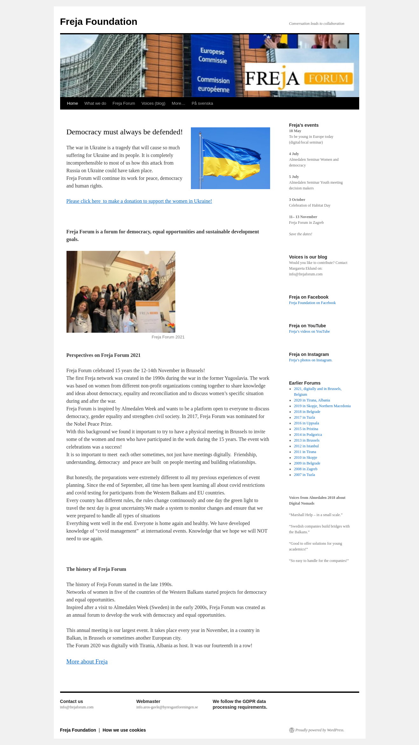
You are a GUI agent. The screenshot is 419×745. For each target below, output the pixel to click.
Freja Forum (124, 103)
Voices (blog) (153, 103)
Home (72, 103)
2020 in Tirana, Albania (312, 400)
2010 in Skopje (305, 457)
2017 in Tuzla (304, 417)
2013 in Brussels (306, 440)
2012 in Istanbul (306, 446)
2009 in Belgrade (307, 463)
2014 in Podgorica (308, 434)
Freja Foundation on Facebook (312, 303)
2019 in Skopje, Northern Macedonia (322, 406)
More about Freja (87, 661)
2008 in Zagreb (305, 469)
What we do (95, 103)
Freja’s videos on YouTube (309, 331)
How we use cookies (124, 730)
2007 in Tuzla (304, 474)
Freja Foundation (98, 21)
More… (178, 103)
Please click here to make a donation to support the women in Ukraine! (139, 201)
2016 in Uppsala (306, 423)
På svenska (202, 103)
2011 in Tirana (305, 452)
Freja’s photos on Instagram (310, 360)
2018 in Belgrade (307, 411)
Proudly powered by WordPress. (320, 730)
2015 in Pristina (306, 429)
